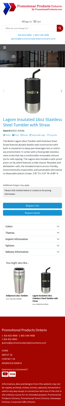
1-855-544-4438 (41, 34)
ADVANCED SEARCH (12, 363)
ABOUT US (7, 354)
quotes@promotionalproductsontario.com (33, 38)
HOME (5, 350)
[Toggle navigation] (4, 47)
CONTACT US (8, 358)
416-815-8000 (25, 34)
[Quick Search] (29, 28)
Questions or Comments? (15, 369)
